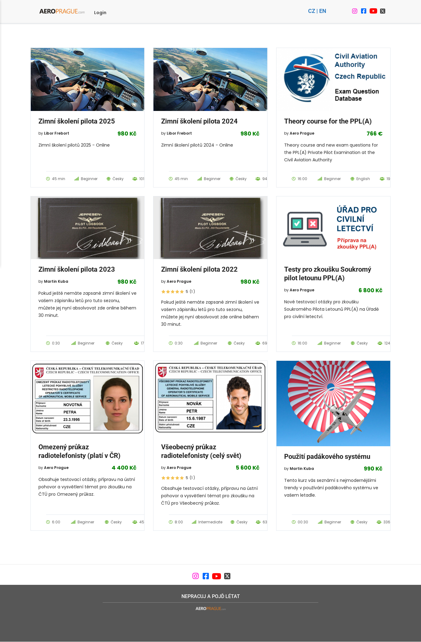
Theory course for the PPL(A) (328, 121)
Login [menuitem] (100, 13)
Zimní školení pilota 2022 (199, 269)
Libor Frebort (56, 133)
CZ (311, 11)
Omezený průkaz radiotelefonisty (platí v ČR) (79, 451)
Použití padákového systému (327, 456)
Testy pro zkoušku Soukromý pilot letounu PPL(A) (327, 274)
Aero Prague (302, 133)
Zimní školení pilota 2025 (76, 121)
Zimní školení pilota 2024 (199, 121)
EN (322, 11)
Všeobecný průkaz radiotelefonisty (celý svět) (201, 451)
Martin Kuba (56, 281)
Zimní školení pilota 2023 (76, 269)
